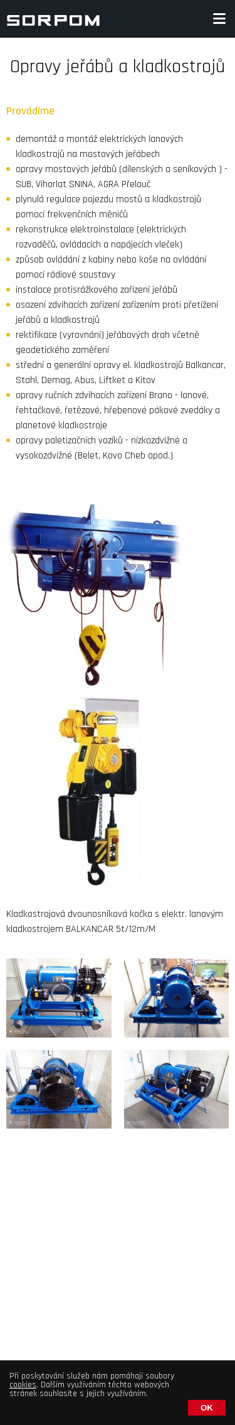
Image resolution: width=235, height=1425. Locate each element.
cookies (22, 1384)
